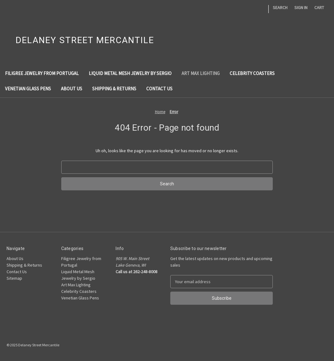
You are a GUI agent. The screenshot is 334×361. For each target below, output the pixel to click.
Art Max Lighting (201, 73)
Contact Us (159, 89)
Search (280, 7)
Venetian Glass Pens (28, 89)
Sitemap (14, 278)
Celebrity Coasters (252, 73)
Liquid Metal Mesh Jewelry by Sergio (130, 73)
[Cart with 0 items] (319, 7)
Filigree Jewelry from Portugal (42, 73)
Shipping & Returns (114, 89)
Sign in (300, 7)
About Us (71, 89)
